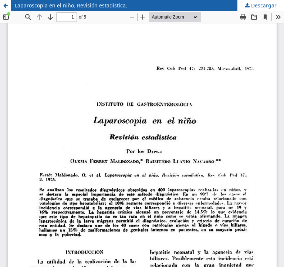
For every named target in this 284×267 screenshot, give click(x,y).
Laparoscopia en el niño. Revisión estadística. (71, 5)
